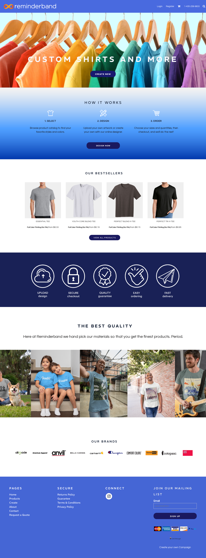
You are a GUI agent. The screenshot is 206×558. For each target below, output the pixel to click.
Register (170, 6)
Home (12, 494)
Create (13, 502)
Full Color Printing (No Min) (37, 227)
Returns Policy (66, 494)
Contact (14, 511)
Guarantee (63, 498)
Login (159, 6)
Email (157, 501)
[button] (179, 6)
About (13, 506)
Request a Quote (19, 515)
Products (14, 498)
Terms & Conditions (68, 502)
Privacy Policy (65, 506)
